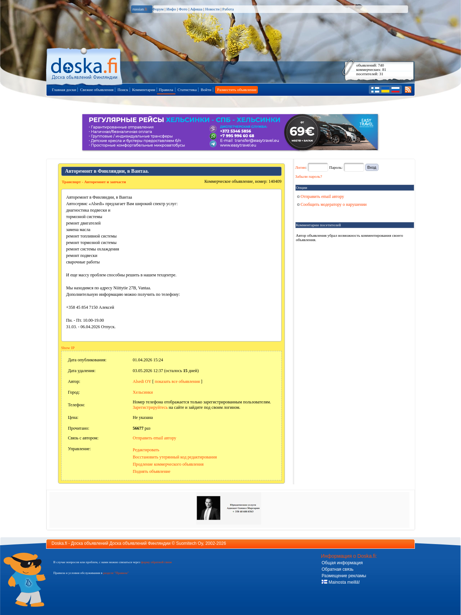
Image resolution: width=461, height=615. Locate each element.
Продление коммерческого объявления (168, 464)
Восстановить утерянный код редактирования (175, 457)
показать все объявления (177, 381)
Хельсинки (143, 392)
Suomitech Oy (189, 543)
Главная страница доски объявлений (85, 65)
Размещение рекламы (344, 575)
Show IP (68, 347)
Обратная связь (337, 569)
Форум (158, 9)
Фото (183, 9)
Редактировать (146, 449)
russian (140, 9)
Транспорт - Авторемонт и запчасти (94, 182)
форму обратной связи (156, 562)
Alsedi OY (142, 381)
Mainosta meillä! (341, 582)
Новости (212, 9)
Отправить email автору (154, 437)
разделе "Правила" (116, 573)
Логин (300, 167)
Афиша (196, 9)
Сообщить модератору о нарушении (332, 204)
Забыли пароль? (308, 176)
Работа (228, 9)
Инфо (171, 9)
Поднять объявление (152, 471)
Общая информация (342, 562)
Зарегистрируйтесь (150, 407)
